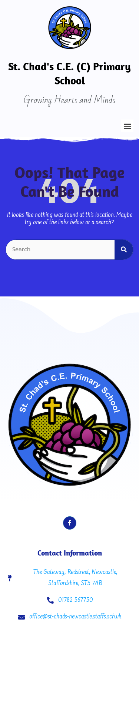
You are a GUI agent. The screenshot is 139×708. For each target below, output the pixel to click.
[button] (127, 126)
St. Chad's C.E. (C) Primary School (69, 73)
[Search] (124, 249)
